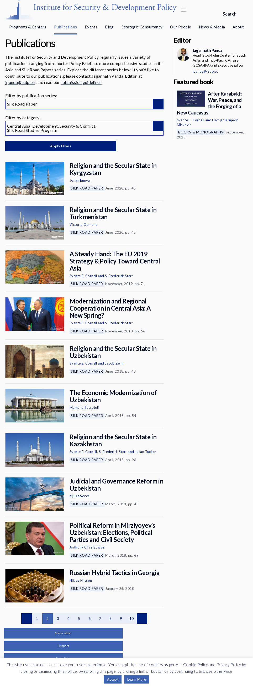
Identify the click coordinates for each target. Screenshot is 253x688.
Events (91, 26)
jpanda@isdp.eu (20, 82)
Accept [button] (112, 679)
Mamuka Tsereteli (84, 407)
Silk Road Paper (87, 188)
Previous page (26, 618)
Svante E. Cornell (83, 276)
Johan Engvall (81, 180)
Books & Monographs (200, 132)
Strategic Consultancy (142, 26)
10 (131, 618)
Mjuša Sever (79, 496)
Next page (142, 618)
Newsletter (63, 633)
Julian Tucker (145, 452)
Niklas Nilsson (81, 580)
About (238, 26)
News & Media (212, 26)
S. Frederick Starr (119, 276)
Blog (109, 26)
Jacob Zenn (114, 363)
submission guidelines (81, 82)
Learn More (136, 679)
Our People (180, 26)
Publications (65, 26)
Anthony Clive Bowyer (88, 547)
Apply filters (60, 146)
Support (63, 646)
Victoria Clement (83, 224)
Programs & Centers (27, 26)
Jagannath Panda (207, 50)
